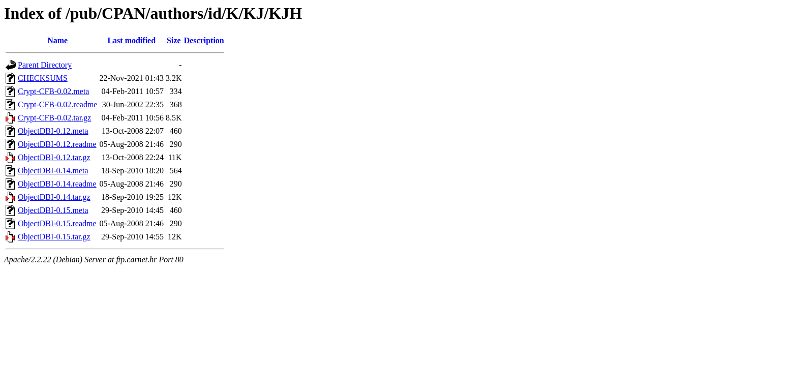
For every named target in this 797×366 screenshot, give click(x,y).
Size (174, 40)
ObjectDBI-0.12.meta (53, 131)
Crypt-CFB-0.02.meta (53, 91)
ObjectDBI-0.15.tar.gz (54, 236)
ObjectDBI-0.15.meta (53, 210)
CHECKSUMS (43, 78)
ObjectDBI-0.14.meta (53, 170)
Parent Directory (45, 64)
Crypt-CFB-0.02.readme (57, 104)
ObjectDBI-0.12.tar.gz (54, 157)
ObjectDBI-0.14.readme (57, 183)
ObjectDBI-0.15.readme (57, 223)
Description (204, 40)
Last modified (131, 40)
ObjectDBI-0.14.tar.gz (54, 197)
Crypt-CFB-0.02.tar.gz (54, 117)
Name (57, 40)
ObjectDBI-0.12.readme (57, 144)
